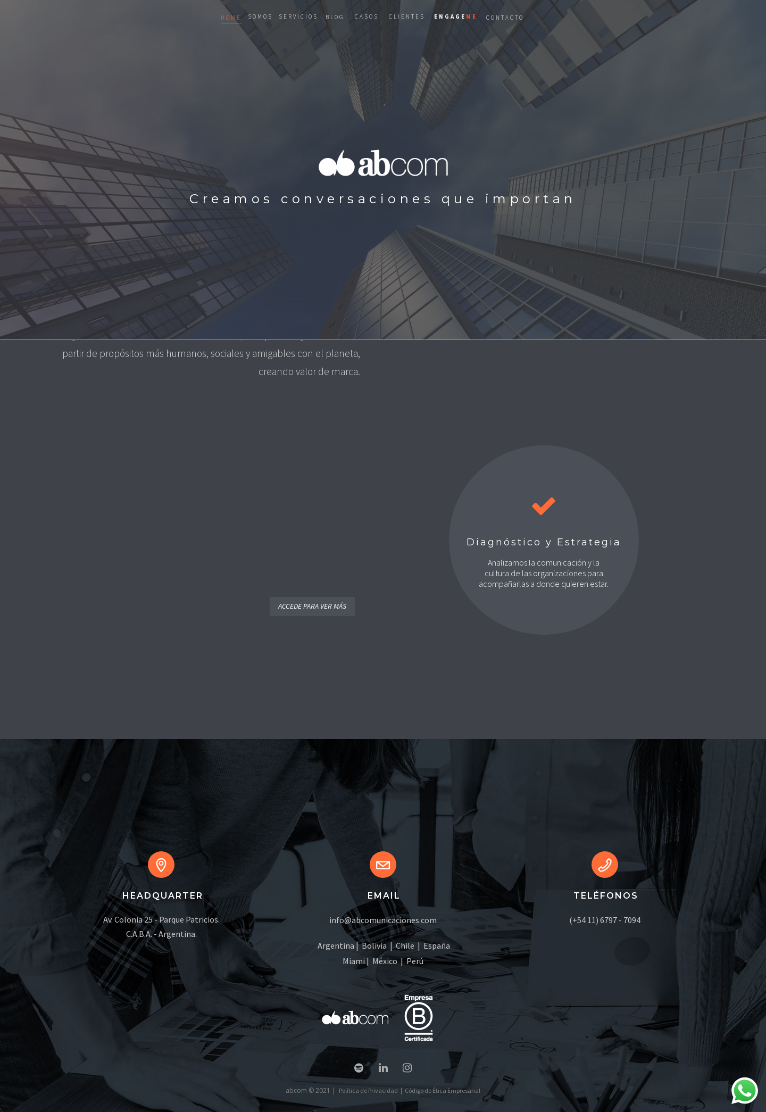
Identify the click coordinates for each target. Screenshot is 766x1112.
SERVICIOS (298, 16)
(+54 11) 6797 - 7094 (604, 920)
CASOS (367, 16)
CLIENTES (407, 16)
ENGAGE (455, 16)
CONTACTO (505, 17)
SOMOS (260, 16)
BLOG (335, 17)
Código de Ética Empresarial (442, 1090)
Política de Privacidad (368, 1090)
